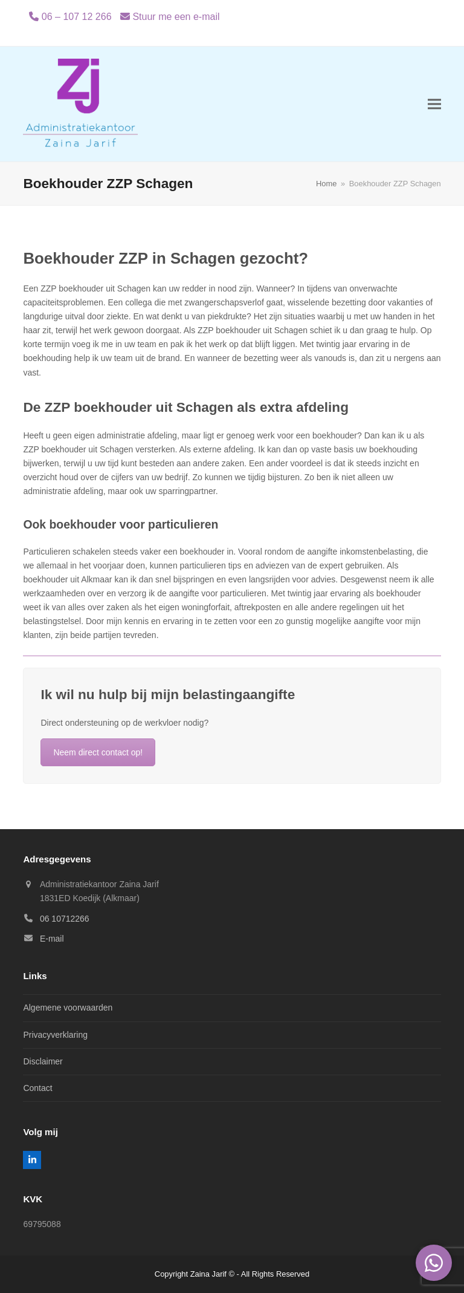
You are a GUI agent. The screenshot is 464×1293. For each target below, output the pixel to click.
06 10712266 (64, 918)
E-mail (52, 938)
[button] (434, 104)
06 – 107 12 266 (77, 16)
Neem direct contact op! (98, 752)
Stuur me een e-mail (175, 16)
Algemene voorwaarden (67, 1007)
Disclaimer (42, 1061)
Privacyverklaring (55, 1035)
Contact (37, 1088)
